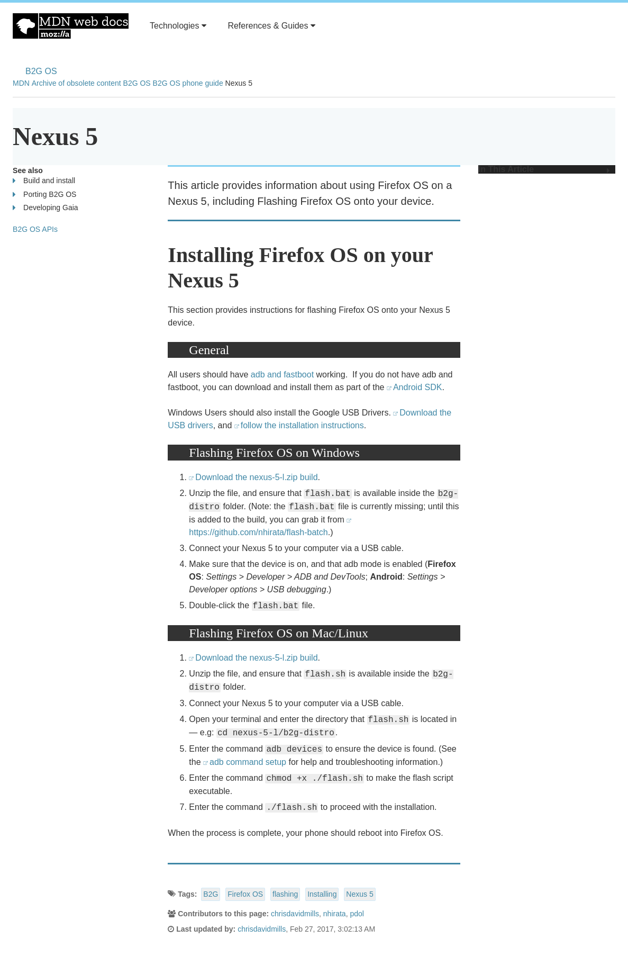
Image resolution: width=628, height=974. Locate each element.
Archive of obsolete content (76, 83)
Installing (321, 894)
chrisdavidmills (295, 913)
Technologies (178, 25)
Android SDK (417, 387)
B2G (210, 894)
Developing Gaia (45, 207)
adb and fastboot (282, 374)
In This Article (544, 169)
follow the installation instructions (302, 425)
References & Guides (271, 25)
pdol (356, 913)
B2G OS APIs (35, 229)
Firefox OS (245, 894)
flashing (285, 894)
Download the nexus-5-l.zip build (256, 477)
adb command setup (248, 761)
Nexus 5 (359, 894)
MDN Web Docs (71, 26)
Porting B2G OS (44, 194)
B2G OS (41, 71)
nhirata (334, 913)
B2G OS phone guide (188, 83)
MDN (21, 83)
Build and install (44, 180)
